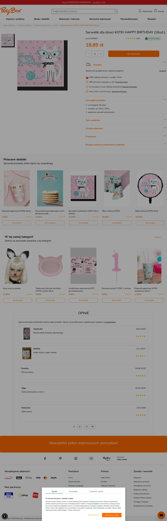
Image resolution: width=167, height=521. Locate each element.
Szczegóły (73, 491)
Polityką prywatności (96, 501)
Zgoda (54, 491)
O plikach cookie (96, 491)
